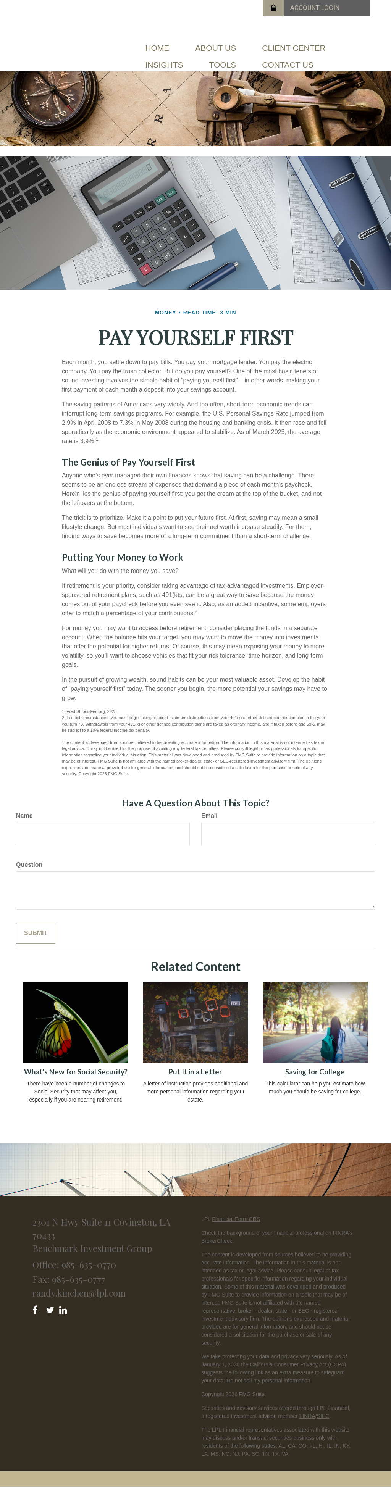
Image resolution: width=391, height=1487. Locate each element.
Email (209, 816)
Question (29, 864)
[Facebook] (37, 1308)
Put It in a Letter (195, 1072)
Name (24, 816)
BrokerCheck (216, 1241)
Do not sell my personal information (268, 1380)
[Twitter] (51, 1308)
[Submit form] (35, 933)
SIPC (323, 1416)
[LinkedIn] (64, 1308)
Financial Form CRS (236, 1219)
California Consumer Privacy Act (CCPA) (298, 1364)
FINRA (307, 1416)
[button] (215, 48)
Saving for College (315, 1072)
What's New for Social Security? (76, 1072)
